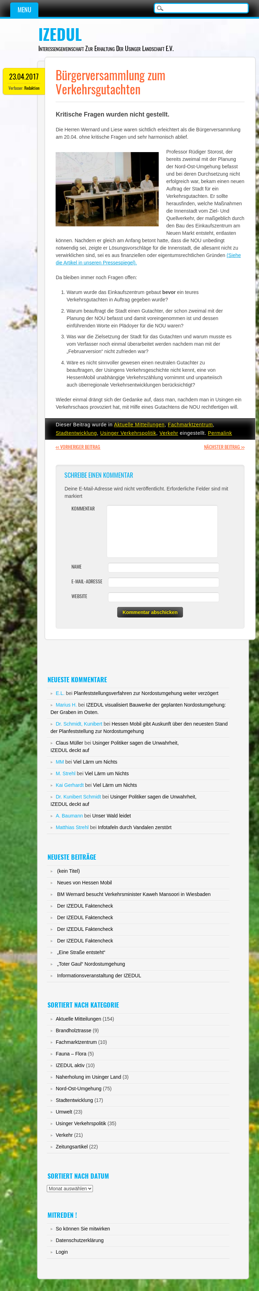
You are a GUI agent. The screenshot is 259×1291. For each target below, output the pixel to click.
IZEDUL (60, 34)
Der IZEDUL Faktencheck (85, 906)
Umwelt (64, 1112)
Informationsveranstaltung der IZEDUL (99, 975)
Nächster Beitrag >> (224, 447)
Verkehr (168, 433)
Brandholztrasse (73, 1030)
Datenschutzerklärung (79, 1240)
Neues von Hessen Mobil (84, 882)
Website (79, 596)
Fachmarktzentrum (190, 424)
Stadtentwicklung (76, 433)
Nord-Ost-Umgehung (78, 1088)
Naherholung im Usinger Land (88, 1077)
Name (76, 566)
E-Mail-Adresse (86, 581)
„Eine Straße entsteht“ (81, 952)
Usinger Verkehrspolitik (128, 433)
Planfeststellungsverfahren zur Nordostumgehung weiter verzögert (146, 693)
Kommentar (83, 508)
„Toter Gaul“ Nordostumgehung (91, 964)
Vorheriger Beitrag (78, 447)
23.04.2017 (24, 76)
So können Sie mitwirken (83, 1229)
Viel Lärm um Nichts (95, 762)
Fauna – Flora (71, 1054)
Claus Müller (69, 743)
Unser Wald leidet (111, 816)
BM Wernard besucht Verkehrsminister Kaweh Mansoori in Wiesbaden (133, 894)
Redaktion (31, 88)
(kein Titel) (68, 871)
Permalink (220, 433)
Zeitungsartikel (72, 1146)
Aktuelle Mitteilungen (139, 424)
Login (62, 1252)
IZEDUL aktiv (70, 1065)
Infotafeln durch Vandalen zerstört (134, 827)
